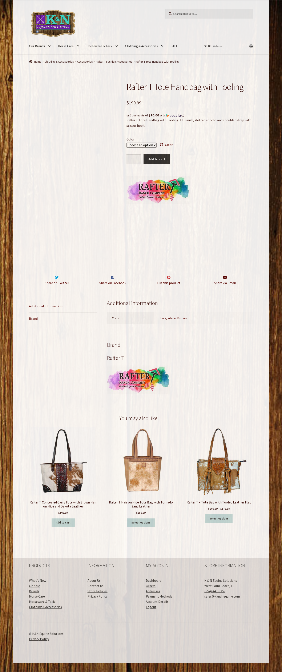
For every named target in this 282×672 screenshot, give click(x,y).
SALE (174, 46)
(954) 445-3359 (214, 600)
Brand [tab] (33, 327)
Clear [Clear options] (169, 145)
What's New (37, 589)
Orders (151, 594)
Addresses (153, 600)
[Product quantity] (133, 159)
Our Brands (37, 46)
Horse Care (66, 46)
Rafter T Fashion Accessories (114, 61)
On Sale (34, 594)
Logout (151, 616)
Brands (34, 600)
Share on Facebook (112, 292)
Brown (182, 327)
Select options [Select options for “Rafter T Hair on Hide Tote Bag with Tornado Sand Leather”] (140, 531)
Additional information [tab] (46, 315)
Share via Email (225, 292)
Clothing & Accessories (141, 46)
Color (130, 139)
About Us (94, 589)
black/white (167, 327)
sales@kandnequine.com (222, 605)
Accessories (85, 61)
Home (37, 61)
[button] (189, 115)
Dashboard (153, 589)
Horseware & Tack (99, 46)
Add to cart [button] (63, 531)
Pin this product (168, 292)
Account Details (157, 610)
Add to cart (156, 159)
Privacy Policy (97, 605)
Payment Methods (159, 605)
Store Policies (98, 600)
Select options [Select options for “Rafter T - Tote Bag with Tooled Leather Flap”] (219, 527)
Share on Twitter (57, 292)
